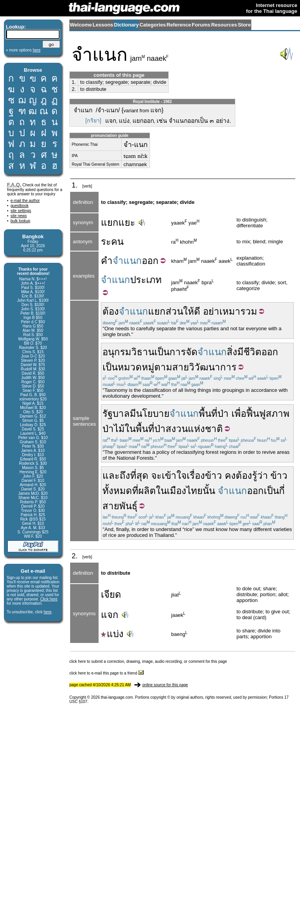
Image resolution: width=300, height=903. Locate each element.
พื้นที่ (208, 413)
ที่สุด (139, 475)
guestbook (19, 206)
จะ (156, 475)
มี (133, 413)
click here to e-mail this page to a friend (106, 673)
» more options (23, 50)
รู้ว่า (260, 475)
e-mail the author (25, 200)
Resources (224, 25)
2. (74, 89)
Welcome (81, 25)
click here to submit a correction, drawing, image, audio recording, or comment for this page (148, 661)
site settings (21, 211)
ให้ (188, 311)
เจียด (111, 594)
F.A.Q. (14, 185)
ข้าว (213, 475)
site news (19, 216)
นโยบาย (152, 413)
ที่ (135, 490)
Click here (48, 599)
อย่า (211, 311)
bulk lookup (20, 221)
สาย (180, 367)
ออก (150, 260)
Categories (152, 25)
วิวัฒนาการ (212, 367)
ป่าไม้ (113, 428)
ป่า (223, 413)
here (47, 612)
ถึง (125, 475)
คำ (107, 260)
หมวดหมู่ (136, 367)
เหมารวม (238, 311)
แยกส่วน (165, 311)
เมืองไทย (185, 490)
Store (244, 25)
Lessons (103, 25)
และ (111, 475)
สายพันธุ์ (120, 506)
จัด (192, 352)
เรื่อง (196, 475)
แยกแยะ (118, 222)
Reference (178, 25)
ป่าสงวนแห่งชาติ (188, 428)
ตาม (163, 367)
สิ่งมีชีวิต (244, 352)
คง (230, 475)
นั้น (209, 490)
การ (177, 352)
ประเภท (146, 279)
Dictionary (126, 25)
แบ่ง (112, 634)
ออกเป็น (263, 490)
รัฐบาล (116, 413)
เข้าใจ (174, 475)
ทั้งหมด (117, 490)
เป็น (161, 352)
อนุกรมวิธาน (128, 352)
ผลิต (147, 490)
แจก (109, 614)
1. (74, 82)
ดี (197, 311)
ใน (130, 428)
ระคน (112, 241)
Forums (201, 25)
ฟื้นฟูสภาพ (267, 413)
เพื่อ (238, 413)
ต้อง (110, 311)
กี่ (282, 490)
